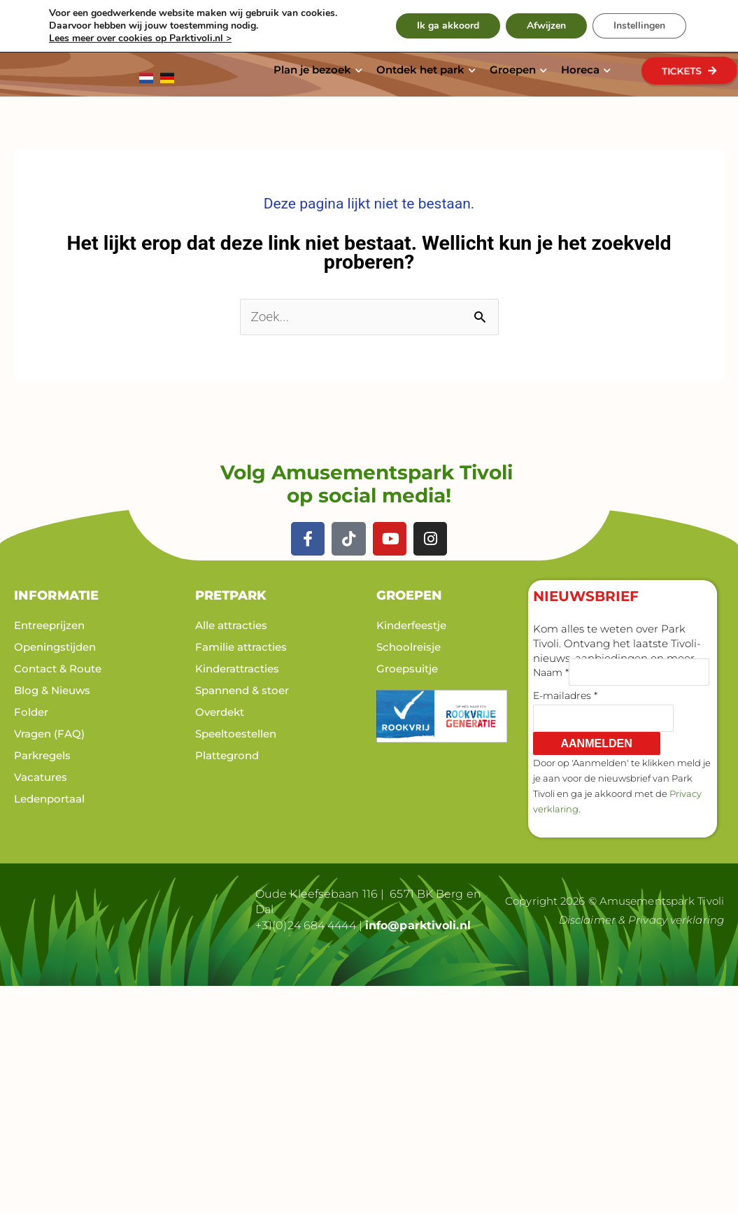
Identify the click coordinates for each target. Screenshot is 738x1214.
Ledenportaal (49, 798)
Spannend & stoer (242, 690)
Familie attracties (241, 647)
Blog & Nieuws (52, 690)
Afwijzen (546, 25)
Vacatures (40, 777)
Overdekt (219, 712)
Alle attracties (231, 625)
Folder (31, 712)
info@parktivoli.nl (418, 925)
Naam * (551, 672)
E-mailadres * (565, 695)
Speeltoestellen (235, 733)
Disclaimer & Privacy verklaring (641, 919)
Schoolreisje (408, 647)
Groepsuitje (407, 668)
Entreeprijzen (49, 625)
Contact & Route (57, 668)
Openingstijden (55, 647)
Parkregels (42, 755)
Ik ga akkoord (448, 25)
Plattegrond (227, 755)
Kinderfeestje (411, 625)
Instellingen (639, 25)
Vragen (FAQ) (49, 733)
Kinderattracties (237, 668)
